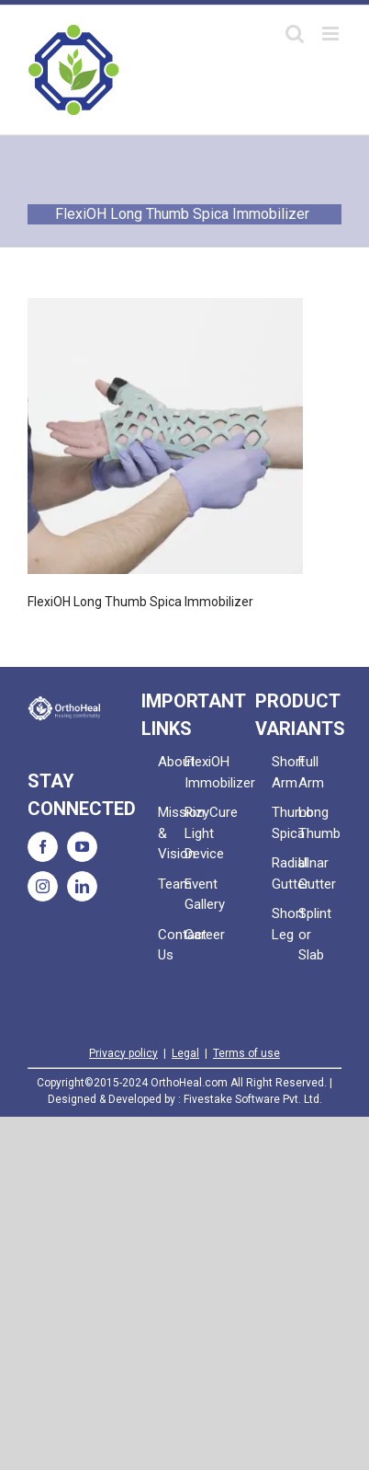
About (171, 761)
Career (197, 934)
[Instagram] (43, 886)
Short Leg (285, 924)
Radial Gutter (285, 873)
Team (171, 884)
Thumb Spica (285, 823)
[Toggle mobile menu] (331, 33)
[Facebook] (43, 847)
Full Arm (311, 772)
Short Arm (285, 772)
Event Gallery (197, 894)
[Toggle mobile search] (294, 33)
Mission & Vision (171, 833)
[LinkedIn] (82, 886)
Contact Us (171, 945)
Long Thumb (311, 823)
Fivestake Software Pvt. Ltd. (253, 1099)
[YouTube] (82, 847)
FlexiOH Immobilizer (197, 772)
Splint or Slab (311, 934)
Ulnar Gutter (311, 873)
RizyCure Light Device (197, 833)
